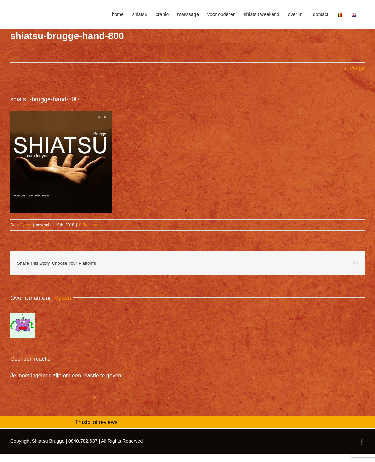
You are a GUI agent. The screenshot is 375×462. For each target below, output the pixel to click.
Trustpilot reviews (96, 422)
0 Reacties (88, 225)
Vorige (357, 68)
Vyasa (25, 225)
